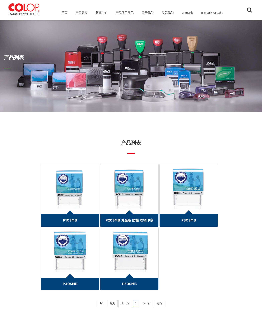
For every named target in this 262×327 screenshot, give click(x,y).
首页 (64, 12)
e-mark (187, 12)
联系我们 (168, 12)
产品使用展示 (125, 12)
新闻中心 (102, 12)
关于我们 (148, 12)
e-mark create (212, 12)
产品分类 (82, 12)
